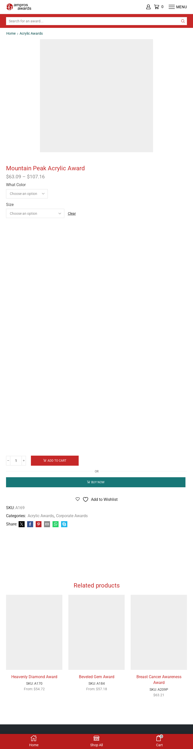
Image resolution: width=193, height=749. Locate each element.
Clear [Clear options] (72, 213)
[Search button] (183, 21)
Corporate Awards (72, 515)
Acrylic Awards (31, 33)
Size (10, 204)
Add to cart (57, 460)
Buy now (98, 482)
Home (11, 33)
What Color (16, 184)
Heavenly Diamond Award (34, 677)
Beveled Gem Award (96, 677)
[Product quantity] (16, 460)
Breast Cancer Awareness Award (158, 680)
